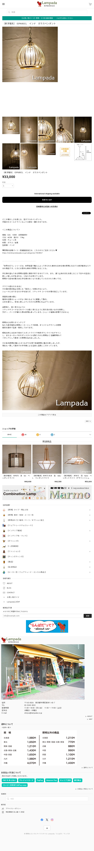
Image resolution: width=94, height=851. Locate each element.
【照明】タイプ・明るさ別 (17, 510)
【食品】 (10, 562)
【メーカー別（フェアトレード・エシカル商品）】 (27, 572)
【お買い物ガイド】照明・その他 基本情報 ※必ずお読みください (47, 18)
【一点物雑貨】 (13, 546)
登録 (87, 616)
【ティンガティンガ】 (15, 557)
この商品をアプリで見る (47, 415)
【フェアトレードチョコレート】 (20, 525)
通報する (88, 421)
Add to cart (47, 200)
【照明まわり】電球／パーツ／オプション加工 (25, 520)
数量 (4, 182)
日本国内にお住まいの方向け (47, 206)
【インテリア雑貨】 (15, 531)
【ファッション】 (14, 551)
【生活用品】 (12, 567)
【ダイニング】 (13, 541)
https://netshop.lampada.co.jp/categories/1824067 (22, 253)
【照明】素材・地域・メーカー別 (20, 515)
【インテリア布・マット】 (17, 536)
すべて (9, 434)
